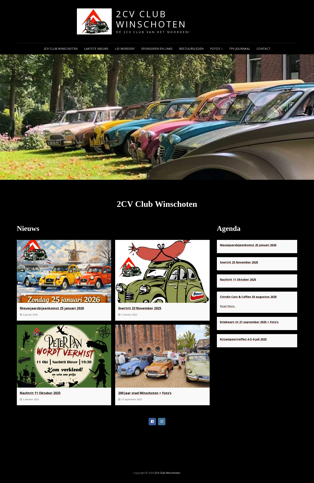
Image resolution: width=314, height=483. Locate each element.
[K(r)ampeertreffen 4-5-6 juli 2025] (243, 339)
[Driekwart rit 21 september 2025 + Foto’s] (249, 322)
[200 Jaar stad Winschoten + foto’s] (162, 355)
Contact (263, 49)
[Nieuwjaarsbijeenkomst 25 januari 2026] (64, 271)
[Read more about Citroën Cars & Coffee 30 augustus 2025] (257, 306)
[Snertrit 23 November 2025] (162, 271)
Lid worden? (125, 49)
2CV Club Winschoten (151, 19)
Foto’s (215, 49)
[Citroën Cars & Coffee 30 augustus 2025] (248, 297)
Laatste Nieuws (96, 49)
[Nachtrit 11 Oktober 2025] (64, 355)
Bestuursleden (191, 49)
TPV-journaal (239, 49)
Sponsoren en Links (157, 49)
